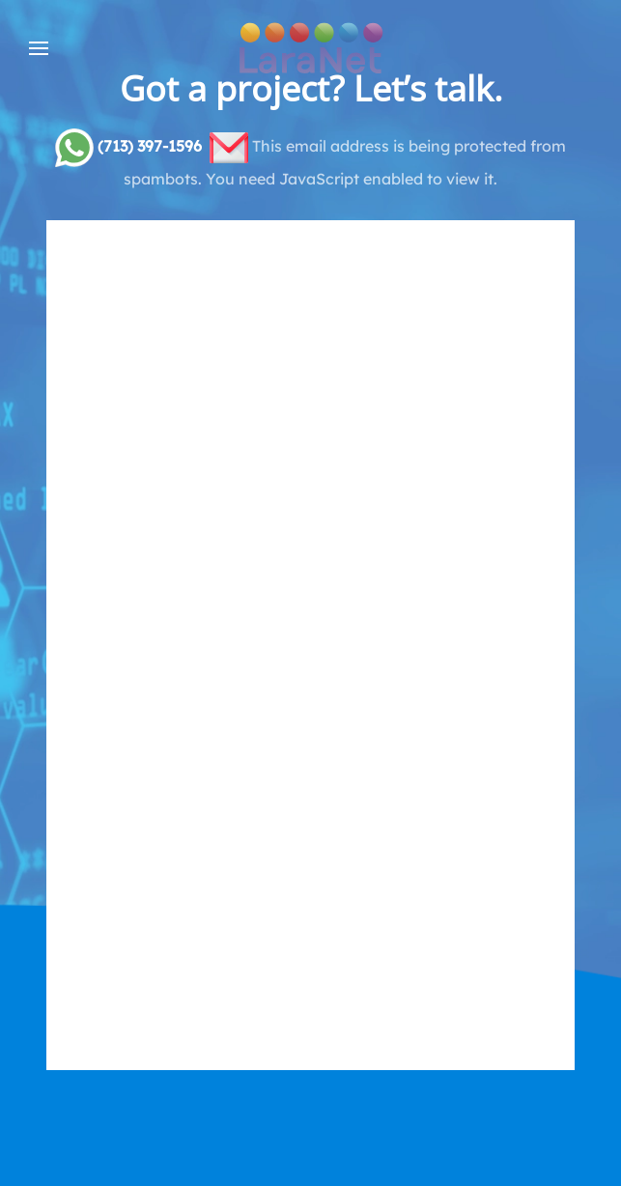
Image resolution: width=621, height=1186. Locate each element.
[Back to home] (311, 48)
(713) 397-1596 (150, 145)
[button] (38, 48)
